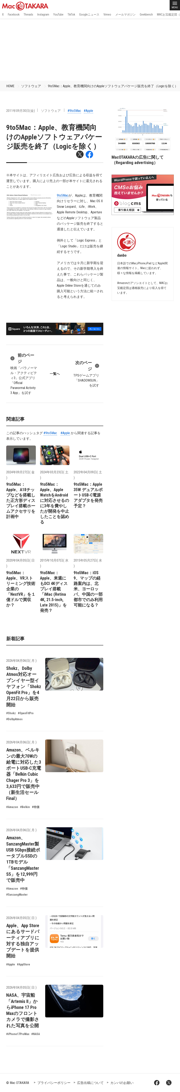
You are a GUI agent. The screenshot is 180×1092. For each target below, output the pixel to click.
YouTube (58, 14)
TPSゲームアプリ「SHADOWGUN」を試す (85, 373)
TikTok (71, 14)
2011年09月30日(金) (20, 111)
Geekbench (146, 14)
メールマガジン (125, 14)
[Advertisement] (90, 50)
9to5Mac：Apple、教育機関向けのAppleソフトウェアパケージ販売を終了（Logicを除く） (113, 86)
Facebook (13, 14)
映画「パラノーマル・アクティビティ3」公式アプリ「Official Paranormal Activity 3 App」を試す (23, 373)
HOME (10, 86)
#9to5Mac (74, 111)
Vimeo (107, 14)
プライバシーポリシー (54, 1083)
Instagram (43, 14)
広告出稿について (90, 1083)
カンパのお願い (122, 1083)
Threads (28, 14)
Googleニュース (89, 14)
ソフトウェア (31, 86)
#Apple (88, 111)
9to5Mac (62, 195)
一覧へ (55, 374)
